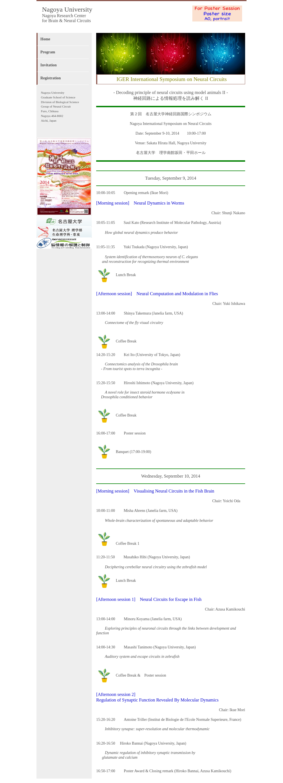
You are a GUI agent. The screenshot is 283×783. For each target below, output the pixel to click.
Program (47, 52)
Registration (50, 78)
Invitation (48, 65)
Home (45, 39)
